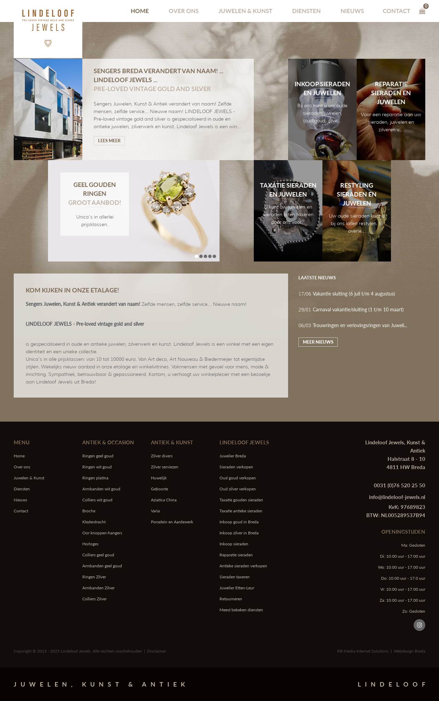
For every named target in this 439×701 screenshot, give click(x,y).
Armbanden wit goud (101, 488)
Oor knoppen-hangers (102, 532)
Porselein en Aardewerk (172, 521)
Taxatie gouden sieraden (241, 499)
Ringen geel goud (98, 455)
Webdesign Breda (409, 651)
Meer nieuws (318, 342)
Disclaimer (156, 651)
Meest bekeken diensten (241, 609)
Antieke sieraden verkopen (243, 565)
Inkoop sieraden (234, 543)
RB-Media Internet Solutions (363, 651)
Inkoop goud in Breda (239, 521)
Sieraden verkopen (236, 466)
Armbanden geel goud (102, 565)
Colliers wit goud (97, 499)
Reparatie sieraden (236, 554)
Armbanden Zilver (98, 587)
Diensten (306, 10)
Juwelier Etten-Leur (237, 587)
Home (140, 10)
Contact (396, 10)
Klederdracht (94, 521)
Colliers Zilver (94, 598)
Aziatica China (164, 499)
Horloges (90, 543)
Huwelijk (159, 477)
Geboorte (159, 488)
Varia (155, 510)
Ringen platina (95, 477)
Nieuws (352, 10)
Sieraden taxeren (235, 576)
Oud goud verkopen (238, 477)
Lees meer (109, 140)
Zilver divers (162, 455)
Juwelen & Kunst (245, 10)
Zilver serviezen (164, 466)
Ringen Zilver (94, 576)
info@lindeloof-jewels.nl (397, 497)
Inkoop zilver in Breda (239, 532)
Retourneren (231, 598)
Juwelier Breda (233, 455)
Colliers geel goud (98, 554)
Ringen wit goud (97, 466)
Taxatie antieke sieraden (241, 510)
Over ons (184, 10)
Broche (88, 510)
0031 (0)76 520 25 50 (399, 485)
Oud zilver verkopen (238, 488)
